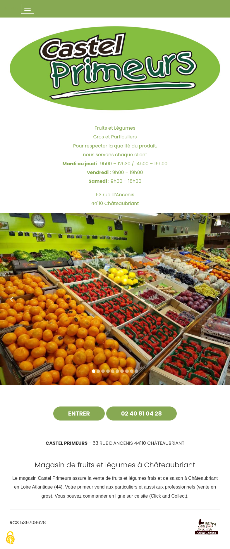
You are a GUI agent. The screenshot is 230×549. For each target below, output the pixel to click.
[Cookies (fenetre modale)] (10, 538)
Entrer (79, 413)
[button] (11, 299)
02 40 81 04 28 (141, 413)
